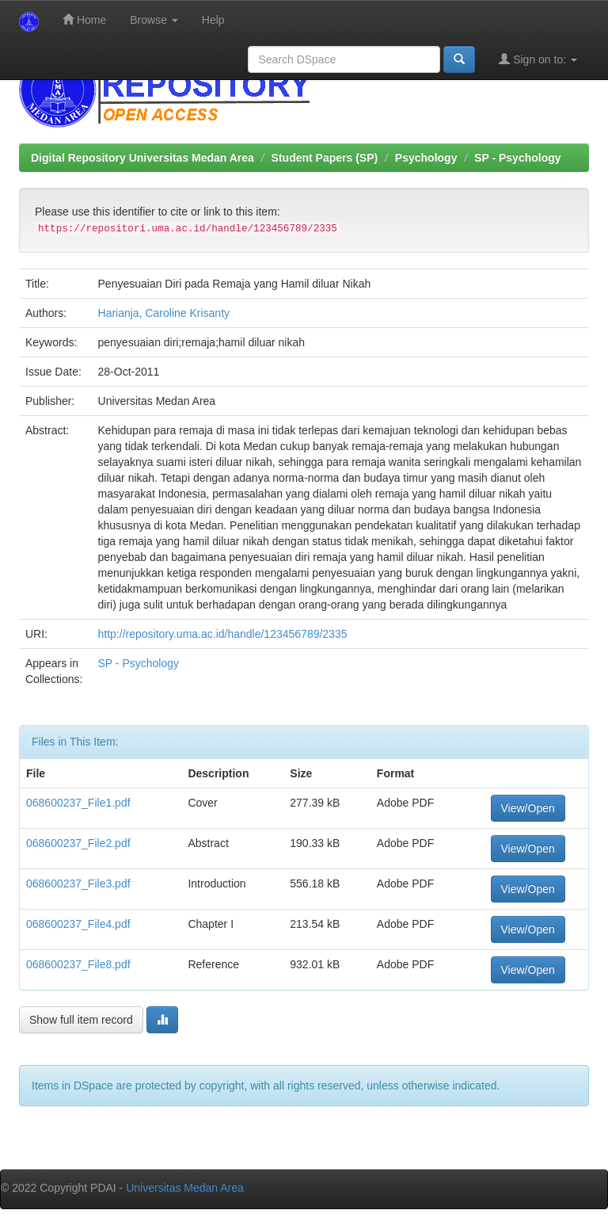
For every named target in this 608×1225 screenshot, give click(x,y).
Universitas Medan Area (185, 1187)
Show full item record (81, 1019)
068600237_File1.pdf (78, 802)
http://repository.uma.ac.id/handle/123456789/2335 (223, 634)
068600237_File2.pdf (78, 843)
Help (213, 19)
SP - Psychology (517, 157)
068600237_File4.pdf (78, 924)
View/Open (528, 808)
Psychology (426, 157)
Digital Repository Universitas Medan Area (142, 157)
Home (84, 19)
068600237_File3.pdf (78, 883)
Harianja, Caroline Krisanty (164, 313)
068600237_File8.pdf (78, 964)
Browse (154, 19)
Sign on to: (538, 59)
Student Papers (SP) (325, 157)
